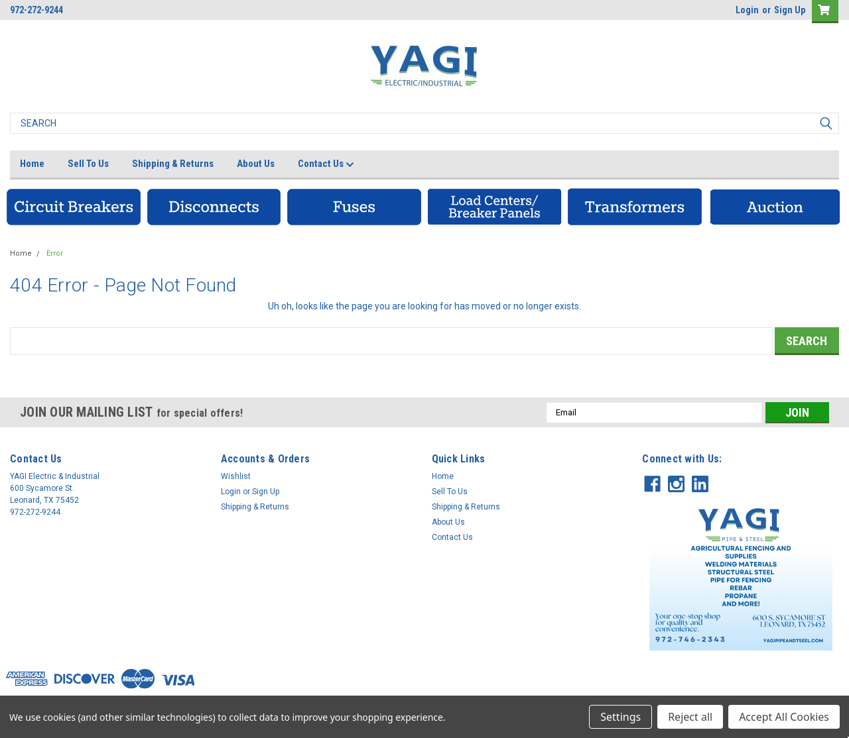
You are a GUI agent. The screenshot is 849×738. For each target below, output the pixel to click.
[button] (74, 206)
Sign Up (789, 10)
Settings (620, 717)
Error (54, 253)
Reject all (690, 717)
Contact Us (326, 164)
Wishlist (236, 476)
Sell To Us (88, 164)
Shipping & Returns (173, 164)
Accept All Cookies (784, 717)
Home (32, 164)
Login (747, 10)
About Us (256, 164)
